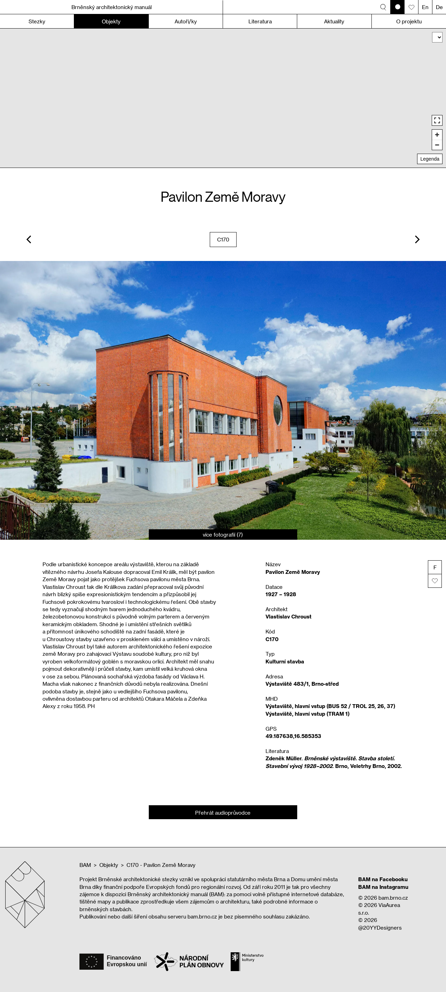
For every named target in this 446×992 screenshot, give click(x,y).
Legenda (429, 159)
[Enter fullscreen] (437, 120)
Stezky (37, 21)
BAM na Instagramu (383, 887)
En (425, 7)
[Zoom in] (437, 135)
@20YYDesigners (380, 927)
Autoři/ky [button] (186, 21)
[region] (223, 98)
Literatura (260, 21)
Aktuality (334, 21)
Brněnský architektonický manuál (111, 7)
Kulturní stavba (285, 661)
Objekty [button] (111, 21)
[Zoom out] (437, 145)
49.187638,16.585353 (293, 736)
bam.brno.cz (393, 897)
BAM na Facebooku (383, 879)
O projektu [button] (409, 21)
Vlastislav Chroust (289, 616)
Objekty (108, 865)
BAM (85, 865)
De (439, 7)
